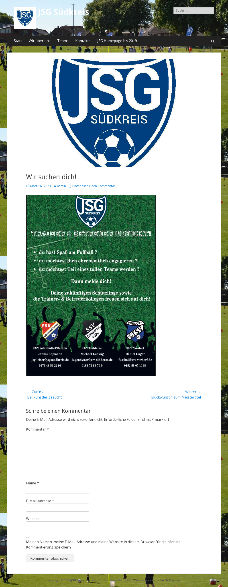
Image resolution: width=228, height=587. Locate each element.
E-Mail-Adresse (40, 500)
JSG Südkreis (63, 12)
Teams (63, 40)
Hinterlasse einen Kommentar (93, 186)
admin (61, 186)
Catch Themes (170, 580)
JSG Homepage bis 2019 (117, 40)
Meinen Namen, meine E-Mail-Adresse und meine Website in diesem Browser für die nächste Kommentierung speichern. (103, 544)
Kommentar (37, 429)
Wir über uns (40, 40)
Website (33, 518)
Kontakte (83, 40)
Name (32, 483)
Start (18, 40)
